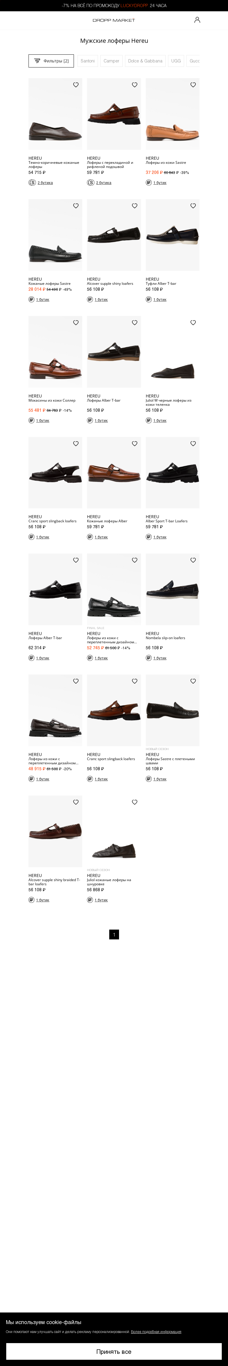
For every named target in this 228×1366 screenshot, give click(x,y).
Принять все (114, 1351)
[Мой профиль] (197, 20)
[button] (114, 1339)
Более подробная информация (156, 1331)
